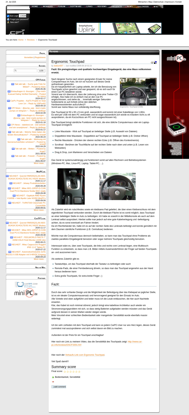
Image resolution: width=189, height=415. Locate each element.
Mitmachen (142, 2)
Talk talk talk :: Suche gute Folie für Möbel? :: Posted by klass (26, 86)
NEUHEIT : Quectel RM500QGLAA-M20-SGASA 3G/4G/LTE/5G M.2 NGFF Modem (26, 178)
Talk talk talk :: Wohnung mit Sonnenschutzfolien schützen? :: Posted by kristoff (26, 142)
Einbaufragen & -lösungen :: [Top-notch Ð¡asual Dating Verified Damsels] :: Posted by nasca (26, 94)
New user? (13, 22)
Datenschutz (158, 2)
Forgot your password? (18, 19)
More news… (40, 163)
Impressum (169, 2)
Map (150, 2)
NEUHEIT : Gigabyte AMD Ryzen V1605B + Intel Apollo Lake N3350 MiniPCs (26, 198)
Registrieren (40, 57)
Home (20, 40)
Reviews (31, 40)
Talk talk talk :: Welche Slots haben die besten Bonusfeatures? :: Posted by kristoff (26, 134)
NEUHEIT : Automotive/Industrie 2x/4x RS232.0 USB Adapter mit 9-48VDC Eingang (26, 254)
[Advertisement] (119, 13)
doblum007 (58, 66)
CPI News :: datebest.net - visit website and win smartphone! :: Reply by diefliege (26, 127)
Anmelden (29, 57)
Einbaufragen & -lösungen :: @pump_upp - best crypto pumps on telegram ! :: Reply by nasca (26, 118)
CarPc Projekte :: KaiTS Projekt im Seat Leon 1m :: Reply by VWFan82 (26, 103)
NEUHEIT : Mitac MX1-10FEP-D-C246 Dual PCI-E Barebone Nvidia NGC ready (26, 190)
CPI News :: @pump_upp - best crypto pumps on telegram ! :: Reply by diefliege (26, 110)
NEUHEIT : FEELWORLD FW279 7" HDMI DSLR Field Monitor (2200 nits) (26, 239)
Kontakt (179, 2)
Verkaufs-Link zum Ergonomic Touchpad (84, 355)
